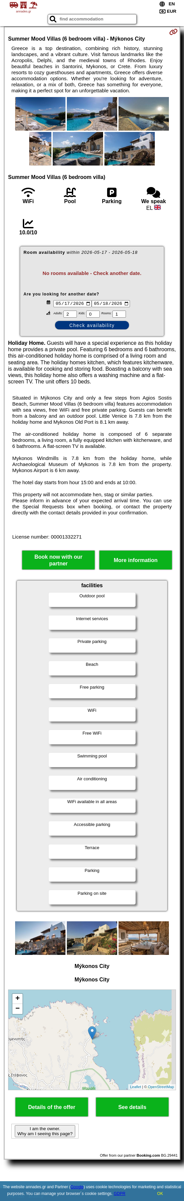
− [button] (17, 1010)
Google (77, 1187)
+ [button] (17, 1000)
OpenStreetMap (161, 1088)
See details (132, 1108)
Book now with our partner (58, 561)
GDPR (120, 1193)
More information (136, 561)
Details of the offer (51, 1108)
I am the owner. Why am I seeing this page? (45, 1132)
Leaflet (135, 1088)
